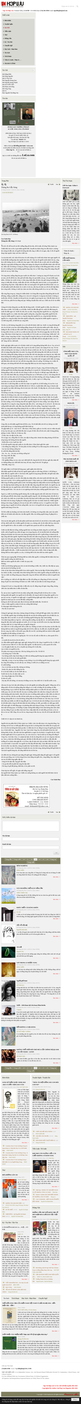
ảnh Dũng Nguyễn (7, 76)
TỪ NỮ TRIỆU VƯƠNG (24, 1031)
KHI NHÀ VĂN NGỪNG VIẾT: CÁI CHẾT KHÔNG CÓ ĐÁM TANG (44, 1154)
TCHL (71, 374)
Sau (57, 184)
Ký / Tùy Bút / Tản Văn (10, 1222)
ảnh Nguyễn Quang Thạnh (10, 82)
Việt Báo (70, 480)
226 (47, 859)
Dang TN (68, 329)
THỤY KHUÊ (9, 1150)
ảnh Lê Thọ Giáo (7, 78)
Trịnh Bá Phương (48, 1281)
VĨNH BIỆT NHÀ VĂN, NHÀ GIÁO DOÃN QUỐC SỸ (71, 354)
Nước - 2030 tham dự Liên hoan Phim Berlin (31, 1005)
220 (24, 859)
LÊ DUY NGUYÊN (10, 1205)
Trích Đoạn (15, 1298)
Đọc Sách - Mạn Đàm (29, 1298)
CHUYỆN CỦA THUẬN (42, 1136)
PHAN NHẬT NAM (47, 1276)
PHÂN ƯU (71, 403)
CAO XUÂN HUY (7, 192)
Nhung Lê (53, 1196)
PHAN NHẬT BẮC (40, 1133)
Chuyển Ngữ (43, 1298)
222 (32, 859)
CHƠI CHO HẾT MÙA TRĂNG (44, 1131)
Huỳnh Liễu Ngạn (22, 1179)
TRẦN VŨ (39, 1276)
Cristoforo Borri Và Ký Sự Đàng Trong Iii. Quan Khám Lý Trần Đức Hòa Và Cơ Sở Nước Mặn (15, 1148)
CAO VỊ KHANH (72, 336)
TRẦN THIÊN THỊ (22, 893)
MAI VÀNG (9, 1287)
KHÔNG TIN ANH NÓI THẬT (14, 1203)
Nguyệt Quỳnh (39, 1281)
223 (35, 859)
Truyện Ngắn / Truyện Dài (41, 1078)
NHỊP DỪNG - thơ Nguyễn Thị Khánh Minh (69, 318)
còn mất (19, 947)
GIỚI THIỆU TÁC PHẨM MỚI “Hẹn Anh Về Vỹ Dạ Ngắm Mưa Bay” (25, 1334)
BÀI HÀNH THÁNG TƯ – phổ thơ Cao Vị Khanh (71, 334)
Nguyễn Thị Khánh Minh (17, 1216)
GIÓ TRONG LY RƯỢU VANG (27, 962)
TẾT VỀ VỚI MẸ (22, 925)
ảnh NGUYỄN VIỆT (8, 84)
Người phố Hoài (22, 981)
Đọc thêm (55, 877)
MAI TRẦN (39, 1272)
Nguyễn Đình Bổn (22, 930)
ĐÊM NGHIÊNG (22, 866)
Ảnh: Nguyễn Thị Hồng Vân (10, 93)
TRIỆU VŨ (20, 1234)
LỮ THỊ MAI (20, 985)
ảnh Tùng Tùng (6, 89)
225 (43, 859)
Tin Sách (6, 1298)
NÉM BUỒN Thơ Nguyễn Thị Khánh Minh (69, 325)
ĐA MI (19, 912)
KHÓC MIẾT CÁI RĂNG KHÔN (27, 907)
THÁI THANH (17, 1287)
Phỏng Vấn (36, 1208)
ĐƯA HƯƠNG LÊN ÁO (10, 1175)
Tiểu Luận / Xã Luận (39, 1149)
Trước (52, 184)
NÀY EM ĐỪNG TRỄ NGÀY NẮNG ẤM (30, 888)
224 (39, 859)
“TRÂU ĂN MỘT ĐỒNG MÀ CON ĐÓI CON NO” (45, 1083)
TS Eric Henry (32, 1310)
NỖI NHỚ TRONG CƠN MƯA (69, 259)
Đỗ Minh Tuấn (21, 1056)
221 (28, 859)
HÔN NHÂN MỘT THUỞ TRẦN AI (45, 1140)
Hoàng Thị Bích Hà (12, 1292)
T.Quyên (19, 1009)
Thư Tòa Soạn (67, 181)
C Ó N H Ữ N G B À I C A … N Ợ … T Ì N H (15, 1228)
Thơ (3, 1170)
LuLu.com (30, 146)
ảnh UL (4, 91)
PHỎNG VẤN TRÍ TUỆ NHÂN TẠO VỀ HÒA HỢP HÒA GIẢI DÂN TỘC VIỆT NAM (45, 1214)
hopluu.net (50, 1394)
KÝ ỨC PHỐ (9, 1209)
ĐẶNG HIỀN (20, 870)
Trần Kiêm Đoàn (54, 1219)
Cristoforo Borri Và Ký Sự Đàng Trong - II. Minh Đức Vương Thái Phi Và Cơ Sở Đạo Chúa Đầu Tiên (15, 1155)
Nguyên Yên (20, 951)
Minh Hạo (51, 1158)
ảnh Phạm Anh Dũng (8, 86)
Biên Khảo (5, 1078)
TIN (64, 347)
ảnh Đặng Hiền (6, 74)
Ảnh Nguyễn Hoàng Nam (9, 80)
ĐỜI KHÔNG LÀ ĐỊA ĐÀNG (26, 1027)
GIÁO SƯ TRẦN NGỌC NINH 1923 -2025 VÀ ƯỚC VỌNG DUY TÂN (14, 1083)
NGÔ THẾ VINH (24, 1087)
